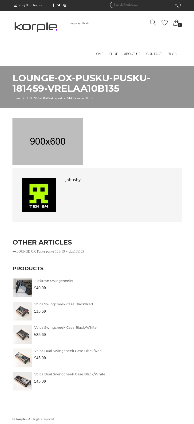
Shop (113, 54)
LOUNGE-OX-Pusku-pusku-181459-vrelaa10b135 (48, 251)
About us (132, 54)
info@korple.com (30, 5)
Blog (172, 54)
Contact (154, 54)
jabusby (73, 180)
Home (98, 54)
